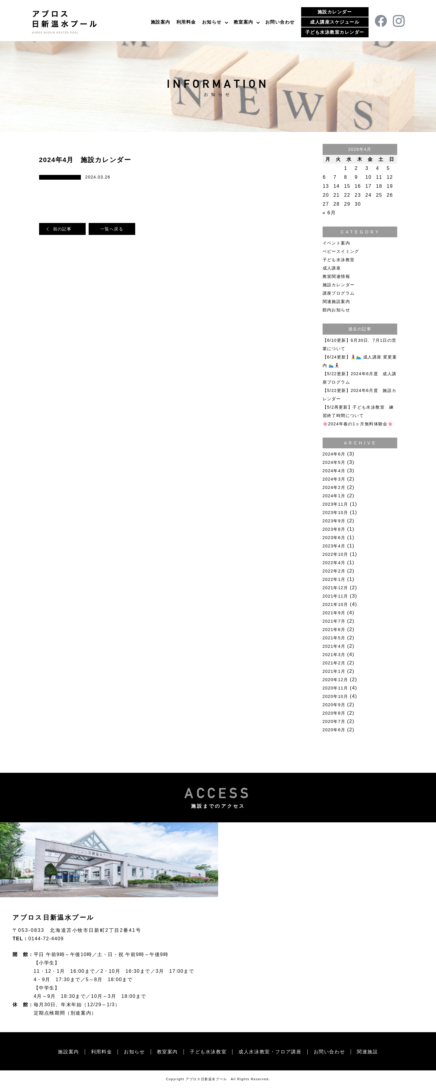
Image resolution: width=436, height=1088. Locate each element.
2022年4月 (334, 562)
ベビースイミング (341, 251)
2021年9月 (334, 612)
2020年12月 (335, 679)
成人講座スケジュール (334, 21)
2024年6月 (334, 454)
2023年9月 (334, 520)
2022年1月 (334, 579)
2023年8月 (334, 529)
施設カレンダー (335, 11)
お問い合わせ (280, 21)
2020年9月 (334, 704)
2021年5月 (334, 637)
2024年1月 (334, 495)
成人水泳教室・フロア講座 (269, 1051)
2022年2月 (334, 571)
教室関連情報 (336, 276)
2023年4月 (334, 546)
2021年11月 (335, 596)
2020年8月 (334, 713)
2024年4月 (334, 470)
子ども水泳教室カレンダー (334, 32)
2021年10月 (335, 604)
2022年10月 (335, 554)
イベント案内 (336, 243)
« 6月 (329, 212)
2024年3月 (334, 479)
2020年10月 (335, 696)
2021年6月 (334, 629)
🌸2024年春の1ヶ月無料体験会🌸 (358, 423)
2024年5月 (334, 462)
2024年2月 (334, 487)
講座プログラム (339, 293)
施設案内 (160, 21)
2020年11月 (335, 688)
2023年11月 (335, 504)
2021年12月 (335, 587)
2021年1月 (334, 671)
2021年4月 (334, 646)
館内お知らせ (336, 309)
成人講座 (332, 268)
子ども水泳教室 (339, 259)
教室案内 (243, 21)
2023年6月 (334, 537)
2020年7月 (334, 721)
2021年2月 (334, 663)
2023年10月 (335, 512)
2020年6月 (334, 729)
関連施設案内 (336, 301)
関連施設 (367, 1051)
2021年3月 (334, 654)
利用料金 (186, 21)
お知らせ (212, 21)
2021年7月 (334, 621)
